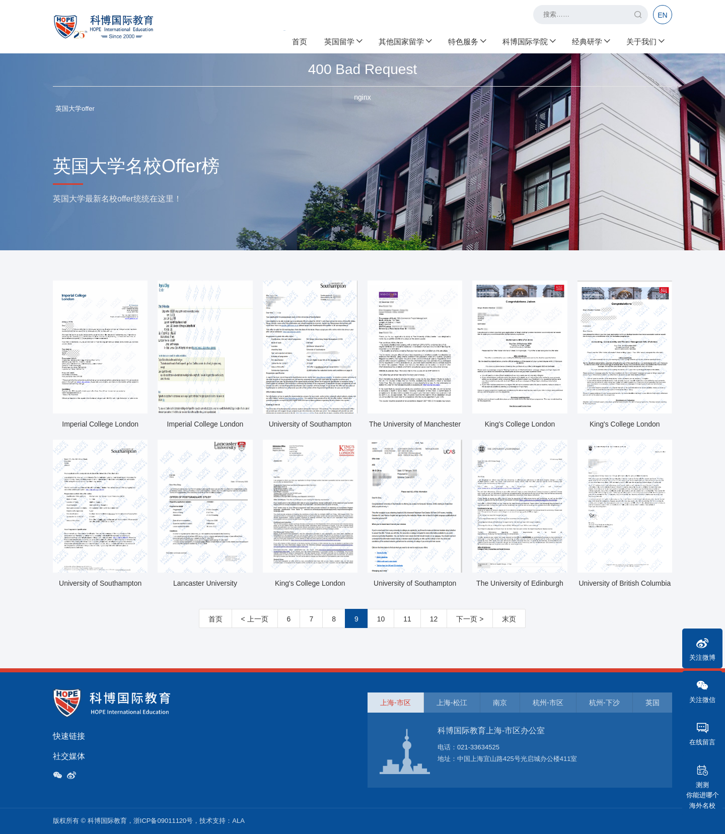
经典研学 (590, 40)
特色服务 (466, 40)
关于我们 (645, 40)
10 (381, 619)
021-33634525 (478, 747)
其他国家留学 (405, 40)
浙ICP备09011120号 (163, 820)
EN (662, 15)
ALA (238, 820)
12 (434, 619)
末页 (509, 619)
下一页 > (469, 619)
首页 (299, 40)
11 (407, 619)
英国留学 (342, 40)
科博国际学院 (528, 40)
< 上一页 (254, 619)
